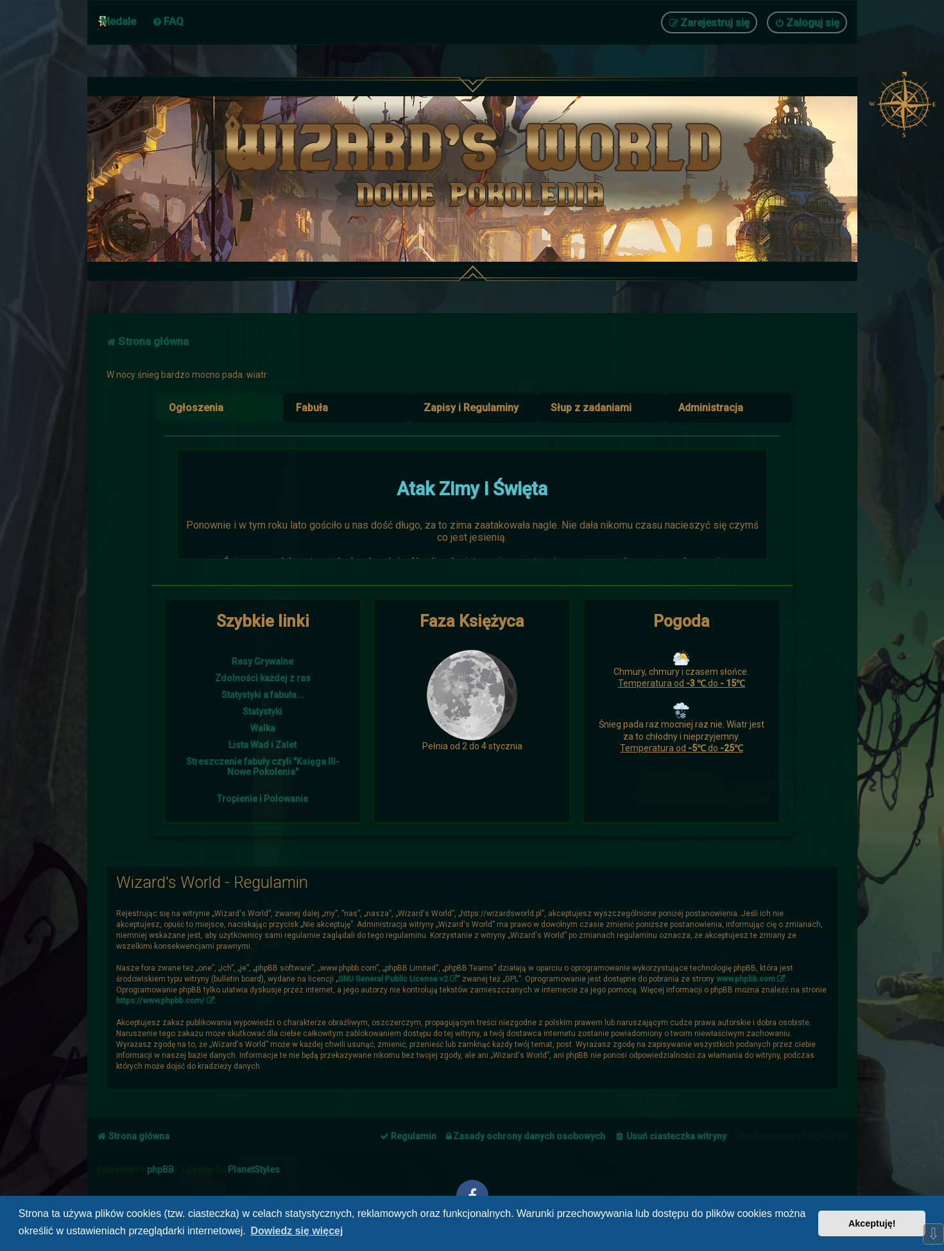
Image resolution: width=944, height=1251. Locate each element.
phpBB (160, 1169)
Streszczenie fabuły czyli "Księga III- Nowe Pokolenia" (262, 766)
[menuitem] (168, 21)
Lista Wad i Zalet (262, 745)
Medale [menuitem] (118, 21)
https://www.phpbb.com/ (160, 1000)
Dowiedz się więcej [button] (296, 1230)
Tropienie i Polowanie (262, 799)
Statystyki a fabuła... (262, 695)
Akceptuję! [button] (872, 1223)
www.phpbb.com (745, 978)
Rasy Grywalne (262, 661)
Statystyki (262, 711)
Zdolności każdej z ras (263, 678)
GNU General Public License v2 (393, 978)
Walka (262, 728)
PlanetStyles (254, 1169)
